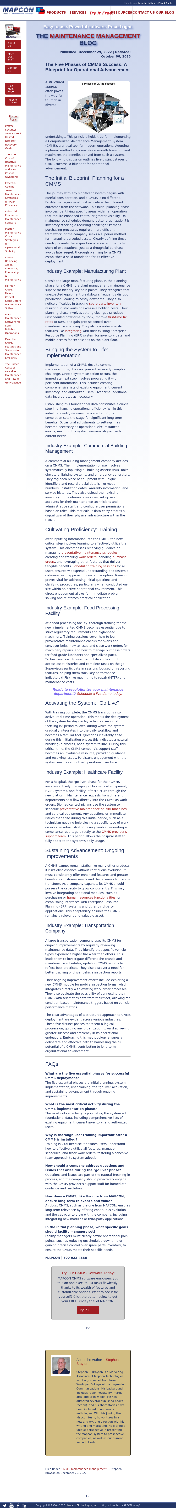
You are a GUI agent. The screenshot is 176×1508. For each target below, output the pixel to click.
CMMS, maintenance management (84, 1469)
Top (88, 1328)
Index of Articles (13, 101)
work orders (88, 557)
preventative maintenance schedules (89, 552)
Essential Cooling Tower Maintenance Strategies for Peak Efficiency (13, 194)
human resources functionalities (91, 897)
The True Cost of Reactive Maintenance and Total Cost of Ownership (13, 165)
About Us (11, 44)
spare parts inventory (105, 303)
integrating (73, 331)
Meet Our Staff (11, 57)
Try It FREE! (88, 1310)
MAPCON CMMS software (76, 1278)
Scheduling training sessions (95, 566)
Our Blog (165, 12)
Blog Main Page (11, 89)
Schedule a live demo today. (99, 694)
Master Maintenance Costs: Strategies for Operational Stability (13, 240)
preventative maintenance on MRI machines (93, 809)
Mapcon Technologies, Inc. (82, 1505)
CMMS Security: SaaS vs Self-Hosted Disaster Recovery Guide (13, 137)
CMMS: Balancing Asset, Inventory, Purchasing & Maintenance (13, 268)
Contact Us (12, 69)
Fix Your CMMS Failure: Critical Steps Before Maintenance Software (13, 297)
